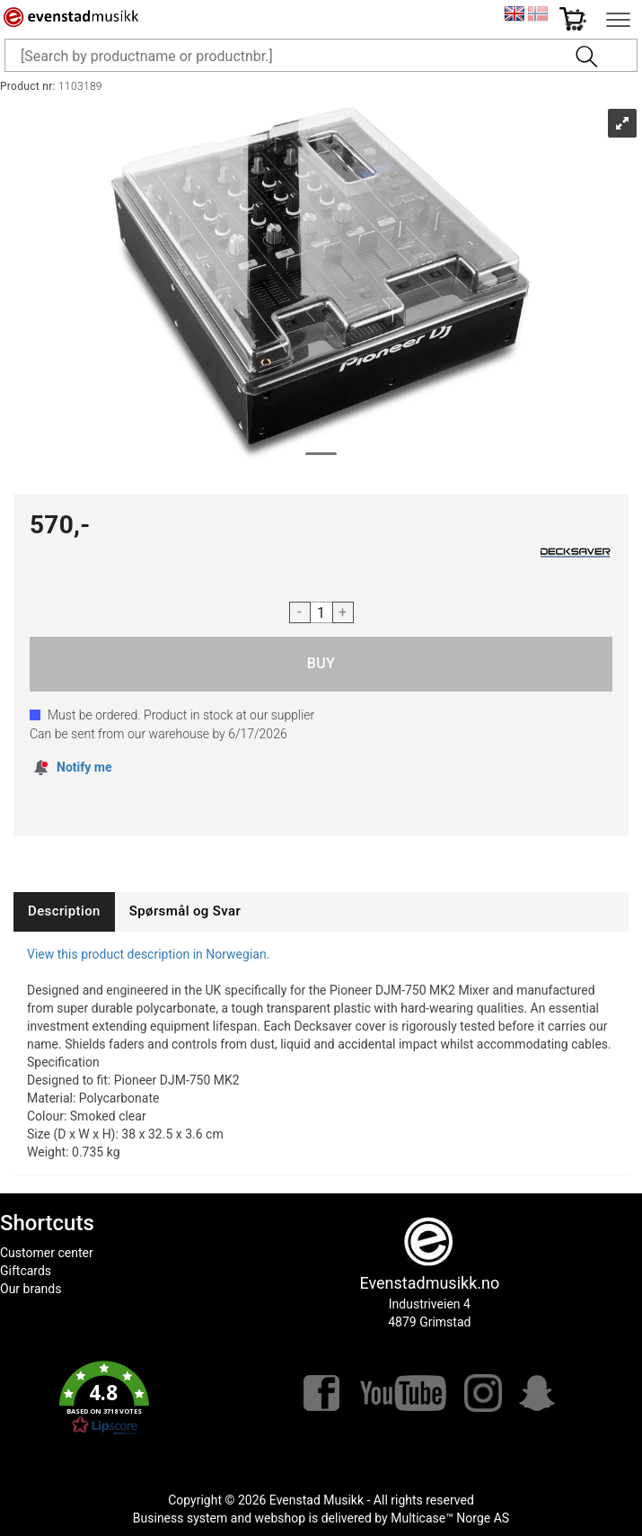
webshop (280, 1518)
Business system (180, 1518)
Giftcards (25, 1271)
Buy (321, 664)
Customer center (46, 1253)
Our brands (30, 1288)
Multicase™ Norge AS (450, 1518)
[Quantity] (321, 612)
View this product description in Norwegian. (148, 954)
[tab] (64, 911)
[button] (104, 1398)
